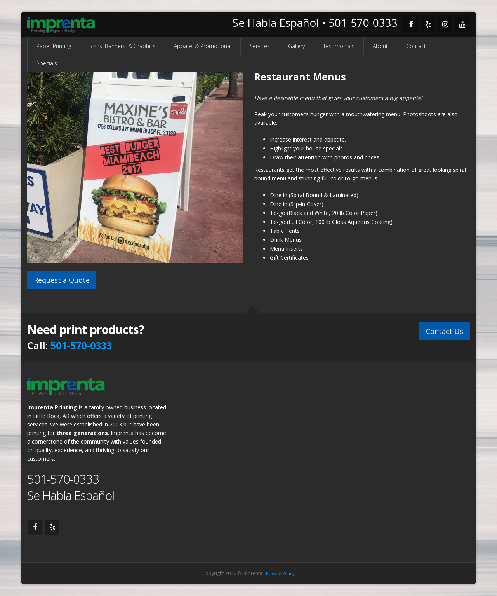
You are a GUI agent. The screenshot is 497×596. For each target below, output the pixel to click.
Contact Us (444, 330)
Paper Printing (53, 46)
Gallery (296, 46)
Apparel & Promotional (202, 46)
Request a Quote (62, 280)
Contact (416, 46)
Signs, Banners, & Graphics (122, 46)
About (380, 46)
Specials (46, 63)
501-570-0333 (81, 345)
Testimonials (339, 46)
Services (260, 46)
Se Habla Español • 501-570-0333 (315, 22)
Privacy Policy (280, 573)
